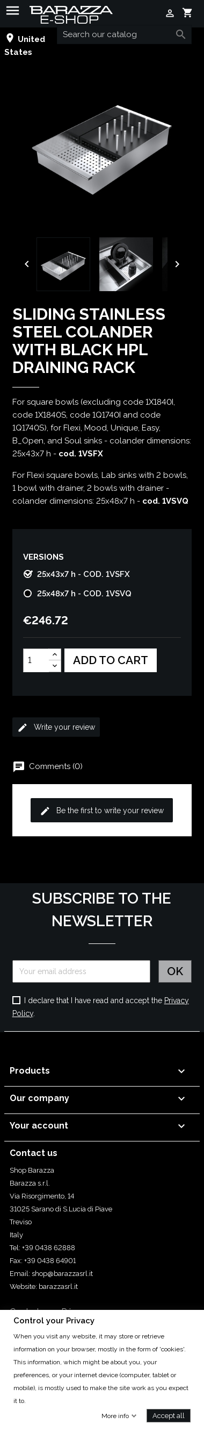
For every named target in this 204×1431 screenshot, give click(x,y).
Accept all (168, 1415)
